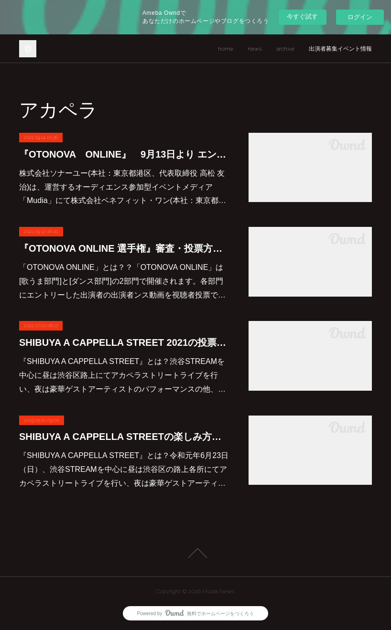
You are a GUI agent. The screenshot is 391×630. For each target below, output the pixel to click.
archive (285, 48)
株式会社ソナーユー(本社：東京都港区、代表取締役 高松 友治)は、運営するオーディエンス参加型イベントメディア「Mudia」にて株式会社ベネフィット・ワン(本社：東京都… (122, 187)
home (225, 48)
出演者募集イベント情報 (340, 48)
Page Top (195, 553)
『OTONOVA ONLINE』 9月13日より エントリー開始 (124, 154)
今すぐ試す (302, 16)
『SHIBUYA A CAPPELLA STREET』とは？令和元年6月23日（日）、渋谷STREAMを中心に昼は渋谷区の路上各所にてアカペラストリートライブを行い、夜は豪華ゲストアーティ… (123, 469)
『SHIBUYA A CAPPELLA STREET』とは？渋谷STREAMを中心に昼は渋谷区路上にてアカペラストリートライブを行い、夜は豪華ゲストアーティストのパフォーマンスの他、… (122, 375)
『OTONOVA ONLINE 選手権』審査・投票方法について (124, 248)
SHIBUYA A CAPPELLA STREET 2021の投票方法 (124, 342)
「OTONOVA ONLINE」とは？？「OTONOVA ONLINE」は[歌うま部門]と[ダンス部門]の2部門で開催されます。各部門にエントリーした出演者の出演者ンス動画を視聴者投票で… (122, 281)
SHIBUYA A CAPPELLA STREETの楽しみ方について (124, 436)
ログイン (360, 17)
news (255, 48)
